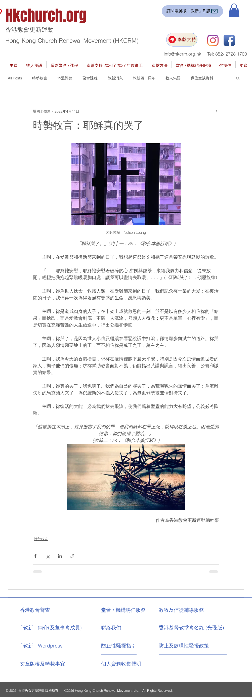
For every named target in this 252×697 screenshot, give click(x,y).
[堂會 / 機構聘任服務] (123, 610)
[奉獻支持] (181, 40)
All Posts (15, 78)
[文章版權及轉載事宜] (52, 664)
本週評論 (64, 78)
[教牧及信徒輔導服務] (181, 610)
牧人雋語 (173, 78)
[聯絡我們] (120, 627)
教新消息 (115, 78)
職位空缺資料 (202, 78)
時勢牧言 (39, 78)
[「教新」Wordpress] (41, 645)
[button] (234, 10)
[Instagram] (213, 40)
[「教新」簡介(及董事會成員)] (50, 627)
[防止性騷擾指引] (123, 645)
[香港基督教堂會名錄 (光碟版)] (191, 627)
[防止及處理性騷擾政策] (184, 645)
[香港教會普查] (44, 610)
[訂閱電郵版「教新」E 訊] (192, 11)
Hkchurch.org (46, 16)
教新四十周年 (144, 78)
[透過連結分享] (72, 556)
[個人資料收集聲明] (133, 664)
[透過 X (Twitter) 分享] (47, 556)
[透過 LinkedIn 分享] (60, 556)
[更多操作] (216, 111)
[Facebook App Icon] (229, 40)
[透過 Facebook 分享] (35, 556)
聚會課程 (90, 78)
